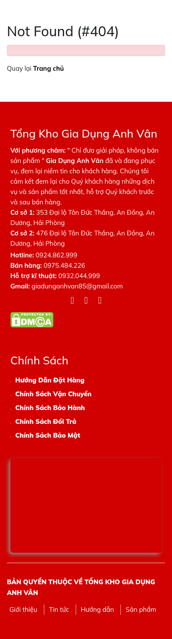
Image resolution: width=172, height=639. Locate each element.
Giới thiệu (23, 609)
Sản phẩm (141, 609)
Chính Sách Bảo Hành (50, 408)
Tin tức (59, 609)
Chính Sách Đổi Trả (45, 421)
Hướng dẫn (97, 609)
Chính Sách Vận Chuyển (53, 394)
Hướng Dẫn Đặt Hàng (49, 380)
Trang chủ (48, 68)
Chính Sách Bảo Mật (47, 435)
